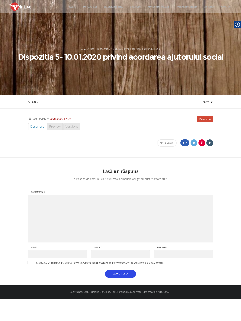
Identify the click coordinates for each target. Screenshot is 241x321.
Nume (35, 269)
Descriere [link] (37, 148)
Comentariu (38, 214)
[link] (23, 6)
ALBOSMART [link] (165, 313)
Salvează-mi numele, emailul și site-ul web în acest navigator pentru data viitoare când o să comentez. (99, 285)
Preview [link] (55, 148)
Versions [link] (72, 148)
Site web (162, 269)
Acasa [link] (91, 59)
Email (98, 269)
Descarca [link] (205, 141)
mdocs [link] (84, 60)
